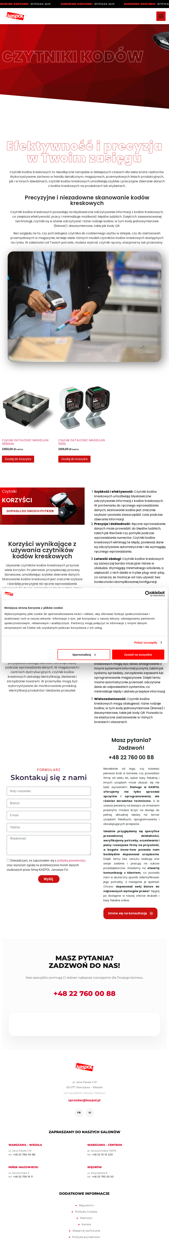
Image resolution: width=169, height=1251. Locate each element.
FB (79, 1112)
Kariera (86, 1224)
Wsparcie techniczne (86, 1230)
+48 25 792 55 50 (103, 1176)
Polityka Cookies (86, 1211)
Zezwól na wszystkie (138, 654)
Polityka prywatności (86, 1237)
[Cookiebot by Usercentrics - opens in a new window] (148, 594)
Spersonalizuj (84, 654)
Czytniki (9, 491)
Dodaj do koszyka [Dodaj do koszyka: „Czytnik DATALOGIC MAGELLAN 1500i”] (74, 459)
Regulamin (86, 1205)
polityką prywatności (71, 860)
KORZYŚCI (17, 500)
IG (90, 1112)
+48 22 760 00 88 (84, 993)
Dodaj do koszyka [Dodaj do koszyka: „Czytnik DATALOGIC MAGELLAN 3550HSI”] (18, 459)
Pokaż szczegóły (145, 642)
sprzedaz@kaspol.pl (84, 1100)
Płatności (86, 1218)
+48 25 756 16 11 (23, 1176)
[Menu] (161, 16)
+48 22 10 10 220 (102, 1154)
